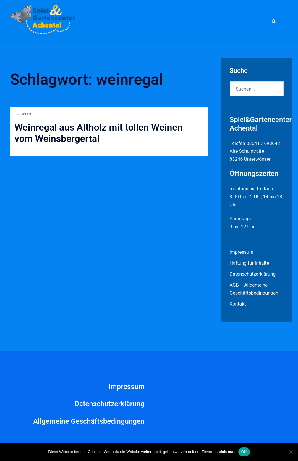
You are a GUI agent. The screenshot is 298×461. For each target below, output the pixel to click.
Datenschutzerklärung (253, 274)
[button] (273, 21)
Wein (26, 114)
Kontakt (238, 304)
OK (244, 451)
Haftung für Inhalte (249, 263)
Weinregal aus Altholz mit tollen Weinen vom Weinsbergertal (98, 133)
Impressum (242, 252)
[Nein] (291, 452)
